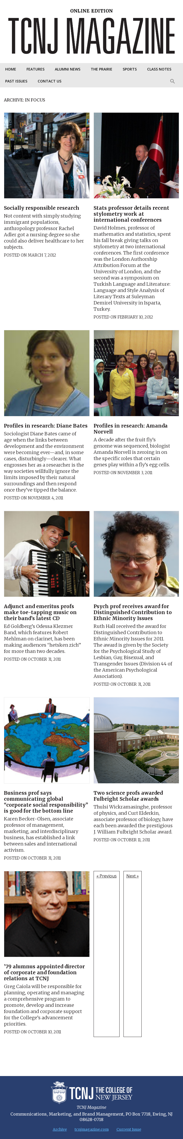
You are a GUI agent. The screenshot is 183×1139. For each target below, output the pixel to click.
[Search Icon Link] (172, 81)
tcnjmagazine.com (92, 1129)
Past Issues (16, 81)
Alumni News (67, 69)
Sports (130, 69)
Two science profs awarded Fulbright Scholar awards (128, 796)
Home (10, 69)
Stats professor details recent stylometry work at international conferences (131, 214)
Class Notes (159, 69)
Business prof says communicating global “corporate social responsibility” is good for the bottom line (46, 802)
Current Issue (128, 1129)
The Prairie (101, 69)
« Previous (106, 876)
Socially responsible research (41, 208)
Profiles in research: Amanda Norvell (131, 429)
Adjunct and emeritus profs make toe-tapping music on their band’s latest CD (40, 612)
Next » (132, 876)
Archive (60, 1129)
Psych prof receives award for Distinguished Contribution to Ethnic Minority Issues (133, 612)
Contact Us (49, 81)
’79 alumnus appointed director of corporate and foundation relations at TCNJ (44, 972)
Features (35, 69)
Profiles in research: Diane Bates (46, 426)
